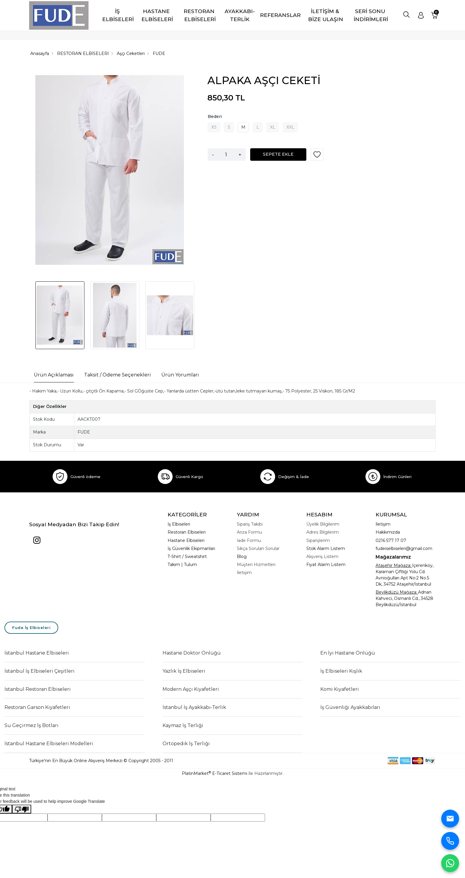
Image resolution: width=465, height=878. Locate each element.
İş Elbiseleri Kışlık (341, 671)
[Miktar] (226, 154)
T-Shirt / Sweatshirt (187, 556)
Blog (242, 556)
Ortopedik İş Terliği (186, 743)
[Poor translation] (21, 809)
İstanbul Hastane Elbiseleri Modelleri (48, 743)
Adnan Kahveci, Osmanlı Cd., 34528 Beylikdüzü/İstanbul (404, 598)
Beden (215, 116)
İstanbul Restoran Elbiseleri (37, 689)
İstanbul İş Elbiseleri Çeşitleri (39, 671)
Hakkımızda (388, 532)
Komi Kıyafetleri (339, 689)
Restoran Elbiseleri (187, 532)
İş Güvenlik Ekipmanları (191, 548)
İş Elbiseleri (179, 524)
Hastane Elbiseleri (186, 540)
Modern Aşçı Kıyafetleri (191, 689)
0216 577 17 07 (391, 540)
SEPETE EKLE (278, 154)
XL (272, 127)
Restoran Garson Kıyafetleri (37, 707)
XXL (290, 127)
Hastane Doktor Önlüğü (192, 653)
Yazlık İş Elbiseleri (184, 671)
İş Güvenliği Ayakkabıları (350, 707)
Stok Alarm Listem (325, 548)
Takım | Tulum (182, 564)
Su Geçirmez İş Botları (31, 725)
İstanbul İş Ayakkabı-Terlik (194, 707)
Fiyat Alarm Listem (326, 564)
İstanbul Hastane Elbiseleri (36, 653)
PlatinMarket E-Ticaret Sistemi (214, 773)
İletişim (383, 524)
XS (214, 127)
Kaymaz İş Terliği (183, 725)
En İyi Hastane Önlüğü (347, 653)
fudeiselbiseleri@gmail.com (404, 548)
